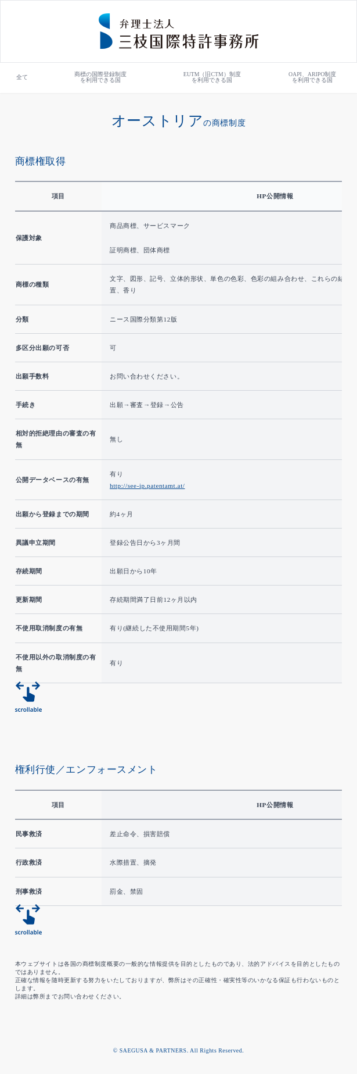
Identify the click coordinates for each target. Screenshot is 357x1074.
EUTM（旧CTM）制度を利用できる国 (212, 77)
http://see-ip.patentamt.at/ (147, 485)
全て (22, 77)
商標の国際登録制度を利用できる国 (100, 77)
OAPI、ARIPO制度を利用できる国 (312, 77)
